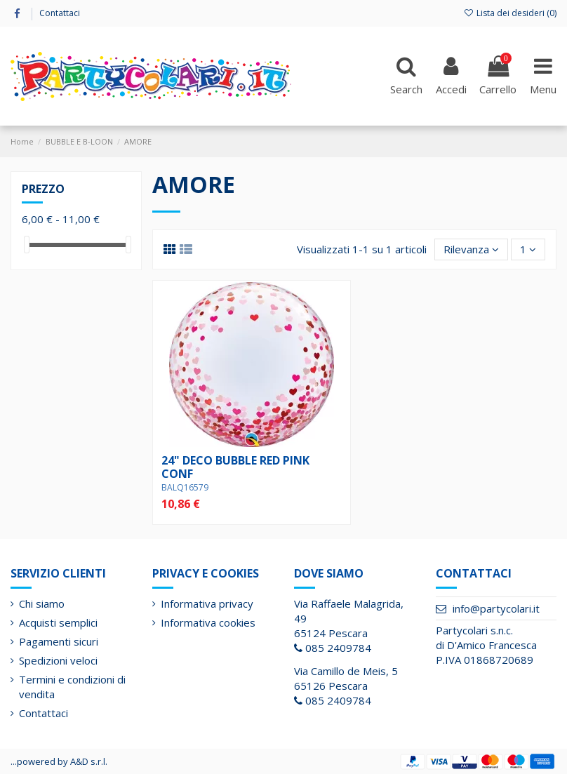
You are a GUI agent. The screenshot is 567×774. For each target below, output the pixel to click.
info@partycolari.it (496, 608)
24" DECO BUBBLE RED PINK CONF (235, 467)
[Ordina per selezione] (471, 249)
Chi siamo (42, 603)
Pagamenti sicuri (58, 641)
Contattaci (59, 13)
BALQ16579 (184, 487)
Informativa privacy (207, 603)
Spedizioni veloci (58, 660)
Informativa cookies (208, 622)
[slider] (26, 244)
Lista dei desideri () (510, 13)
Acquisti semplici (58, 622)
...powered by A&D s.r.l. (59, 761)
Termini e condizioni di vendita (72, 686)
